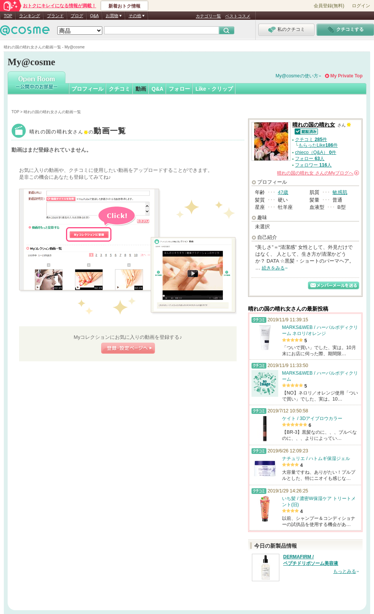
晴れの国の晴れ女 (77, 132)
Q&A (94, 15)
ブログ (77, 15)
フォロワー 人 (313, 165)
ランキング (29, 15)
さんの (318, 173)
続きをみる (273, 268)
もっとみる (344, 571)
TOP (8, 15)
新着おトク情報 (124, 6)
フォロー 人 (309, 158)
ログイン (361, 5)
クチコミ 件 (311, 139)
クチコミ (119, 89)
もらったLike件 (318, 145)
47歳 (283, 192)
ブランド (55, 15)
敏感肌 (339, 192)
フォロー (179, 89)
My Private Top (346, 76)
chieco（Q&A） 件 (315, 152)
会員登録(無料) (329, 5)
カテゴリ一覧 (208, 16)
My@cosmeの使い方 (297, 76)
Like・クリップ (214, 89)
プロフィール (87, 89)
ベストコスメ (237, 16)
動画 (140, 89)
